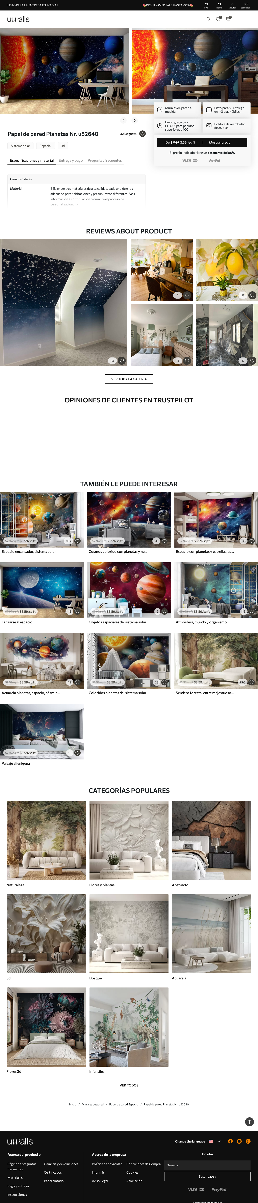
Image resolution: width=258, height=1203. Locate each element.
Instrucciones (17, 1169)
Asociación (134, 1155)
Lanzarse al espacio (17, 597)
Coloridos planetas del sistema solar (117, 667)
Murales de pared (93, 1079)
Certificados (53, 1147)
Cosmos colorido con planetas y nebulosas (118, 526)
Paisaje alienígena (16, 738)
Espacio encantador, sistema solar (29, 526)
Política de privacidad (107, 1139)
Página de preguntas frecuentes (21, 1141)
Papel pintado (54, 1155)
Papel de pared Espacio (123, 1079)
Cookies (132, 1147)
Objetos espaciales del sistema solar (117, 597)
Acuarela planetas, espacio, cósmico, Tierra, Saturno (31, 667)
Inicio (72, 1079)
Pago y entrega (18, 1161)
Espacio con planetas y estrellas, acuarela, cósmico (205, 526)
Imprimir (98, 1147)
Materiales (15, 1152)
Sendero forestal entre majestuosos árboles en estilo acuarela (205, 667)
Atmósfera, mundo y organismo (201, 597)
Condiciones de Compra (143, 1139)
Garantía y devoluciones (61, 1139)
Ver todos (129, 1060)
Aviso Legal (100, 1155)
